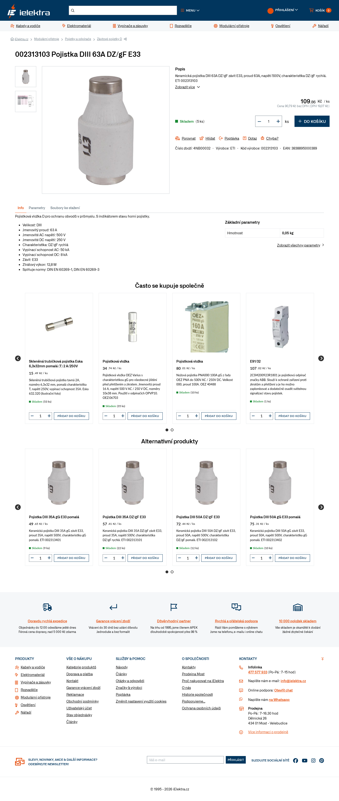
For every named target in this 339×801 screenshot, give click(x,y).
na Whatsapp (279, 699)
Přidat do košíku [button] (71, 416)
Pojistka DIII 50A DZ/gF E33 (198, 517)
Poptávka (123, 694)
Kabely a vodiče (33, 667)
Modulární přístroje (46, 38)
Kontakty (189, 667)
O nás (186, 687)
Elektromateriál (33, 674)
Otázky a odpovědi (130, 681)
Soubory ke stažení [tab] (65, 208)
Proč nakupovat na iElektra (203, 681)
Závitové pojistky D (109, 38)
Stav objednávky (79, 715)
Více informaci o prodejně (268, 732)
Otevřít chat (283, 690)
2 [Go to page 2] (172, 430)
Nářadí (26, 712)
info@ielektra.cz (293, 681)
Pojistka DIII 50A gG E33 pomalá (275, 517)
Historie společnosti (197, 694)
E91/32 (255, 361)
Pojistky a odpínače (78, 38)
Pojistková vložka (116, 361)
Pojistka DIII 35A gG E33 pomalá (54, 517)
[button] (190, 10)
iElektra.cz (21, 39)
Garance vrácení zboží (83, 687)
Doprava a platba (79, 674)
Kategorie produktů (81, 667)
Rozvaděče (29, 690)
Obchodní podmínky (82, 701)
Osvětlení (28, 705)
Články (71, 722)
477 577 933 (257, 672)
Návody (122, 667)
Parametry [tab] (37, 208)
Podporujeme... (193, 701)
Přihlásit (236, 759)
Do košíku (312, 121)
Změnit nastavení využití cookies (141, 701)
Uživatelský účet (79, 708)
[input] (40, 415)
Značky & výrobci (129, 687)
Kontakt (72, 681)
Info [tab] (21, 208)
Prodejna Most (193, 674)
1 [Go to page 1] (166, 430)
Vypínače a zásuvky (36, 682)
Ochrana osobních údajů (201, 708)
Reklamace (75, 694)
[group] (59, 358)
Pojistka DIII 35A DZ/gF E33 (124, 517)
